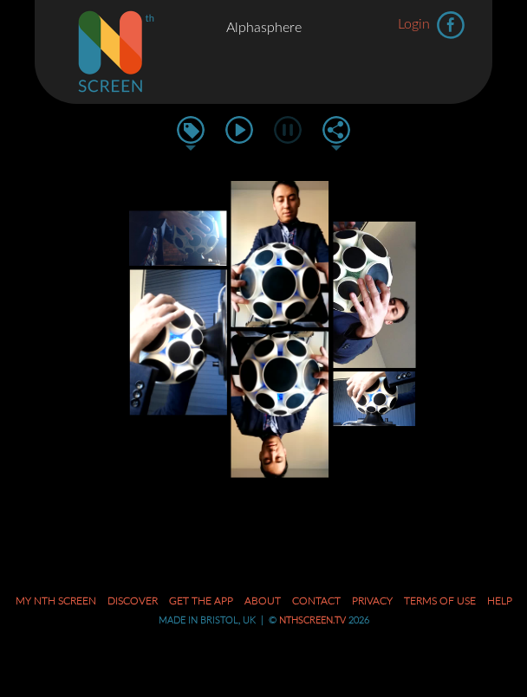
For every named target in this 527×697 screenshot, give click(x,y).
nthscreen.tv (312, 620)
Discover (132, 601)
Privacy (372, 601)
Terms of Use (440, 601)
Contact (316, 601)
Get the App (201, 601)
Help (499, 601)
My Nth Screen (56, 601)
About (262, 601)
